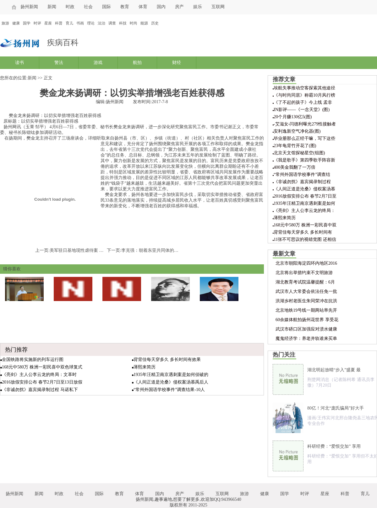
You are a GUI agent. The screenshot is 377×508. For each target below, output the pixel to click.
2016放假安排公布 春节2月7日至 (305, 196)
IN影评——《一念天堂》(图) (302, 109)
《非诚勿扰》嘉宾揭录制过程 (302, 181)
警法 (58, 62)
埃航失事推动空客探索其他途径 (304, 88)
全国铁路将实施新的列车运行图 (32, 359)
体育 (143, 6)
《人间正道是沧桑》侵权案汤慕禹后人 (171, 382)
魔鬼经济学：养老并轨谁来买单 (306, 338)
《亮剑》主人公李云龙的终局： (304, 210)
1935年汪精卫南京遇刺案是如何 (304, 203)
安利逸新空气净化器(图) (297, 131)
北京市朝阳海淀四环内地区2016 (306, 263)
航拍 (137, 62)
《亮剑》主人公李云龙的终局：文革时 (39, 374)
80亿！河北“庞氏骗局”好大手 (335, 408)
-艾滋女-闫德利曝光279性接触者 (305, 124)
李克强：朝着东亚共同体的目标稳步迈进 (160, 250)
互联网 (218, 6)
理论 (91, 23)
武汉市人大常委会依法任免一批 (306, 291)
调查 (112, 23)
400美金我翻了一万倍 (294, 167)
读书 (19, 62)
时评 (37, 23)
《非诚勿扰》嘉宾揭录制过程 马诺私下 (40, 389)
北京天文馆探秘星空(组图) (299, 153)
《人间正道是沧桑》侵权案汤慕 (304, 189)
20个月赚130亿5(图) (293, 116)
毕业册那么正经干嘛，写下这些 (304, 138)
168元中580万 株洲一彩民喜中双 (305, 225)
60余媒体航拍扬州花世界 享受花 (307, 319)
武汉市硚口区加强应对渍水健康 (306, 329)
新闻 (51, 6)
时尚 (133, 23)
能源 (144, 23)
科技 (123, 23)
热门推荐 (16, 350)
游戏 (98, 62)
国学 (26, 23)
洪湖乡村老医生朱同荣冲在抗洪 (306, 301)
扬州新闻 (29, 6)
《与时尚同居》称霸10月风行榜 (304, 95)
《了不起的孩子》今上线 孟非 (303, 102)
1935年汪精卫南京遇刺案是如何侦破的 (171, 374)
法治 (101, 23)
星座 (48, 23)
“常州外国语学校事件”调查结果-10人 (169, 389)
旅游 (5, 23)
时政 (70, 6)
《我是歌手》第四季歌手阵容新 (304, 160)
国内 (161, 6)
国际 (106, 6)
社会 (88, 6)
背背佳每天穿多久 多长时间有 (303, 232)
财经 (176, 62)
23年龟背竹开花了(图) (295, 145)
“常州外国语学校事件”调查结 (302, 174)
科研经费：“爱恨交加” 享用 (334, 446)
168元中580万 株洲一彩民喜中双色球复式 (42, 367)
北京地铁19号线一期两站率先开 (306, 310)
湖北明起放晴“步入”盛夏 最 (334, 370)
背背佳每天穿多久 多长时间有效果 (167, 359)
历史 (155, 23)
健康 (16, 23)
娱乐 (197, 6)
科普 (59, 23)
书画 (80, 23)
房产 (179, 6)
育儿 (69, 23)
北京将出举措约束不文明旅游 (304, 272)
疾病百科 (63, 42)
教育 (124, 6)
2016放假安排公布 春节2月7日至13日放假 (42, 382)
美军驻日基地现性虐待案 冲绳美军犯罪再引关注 (96, 250)
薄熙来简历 (145, 367)
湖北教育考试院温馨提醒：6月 (305, 282)
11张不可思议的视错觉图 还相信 (305, 239)
